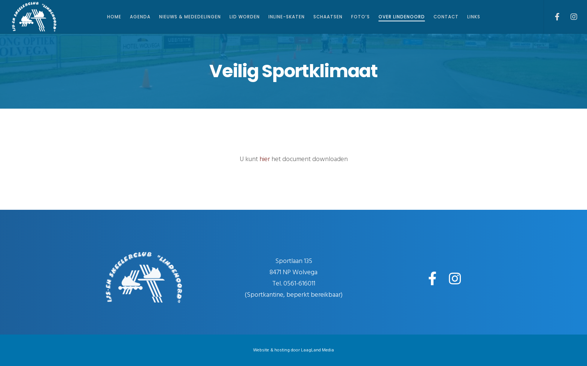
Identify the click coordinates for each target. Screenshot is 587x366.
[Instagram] (569, 17)
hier (264, 159)
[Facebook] (552, 17)
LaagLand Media (317, 350)
